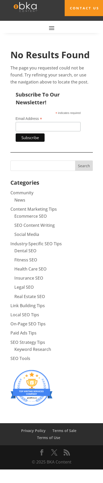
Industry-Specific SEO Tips (36, 244)
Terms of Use (48, 437)
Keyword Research (32, 349)
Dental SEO (25, 251)
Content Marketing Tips (33, 209)
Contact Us (84, 8)
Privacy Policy (33, 430)
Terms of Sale (64, 430)
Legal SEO (24, 287)
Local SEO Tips (24, 315)
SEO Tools (20, 358)
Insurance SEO (28, 278)
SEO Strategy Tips (27, 342)
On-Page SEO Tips (28, 324)
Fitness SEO (25, 260)
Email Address (29, 118)
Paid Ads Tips (23, 333)
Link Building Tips (27, 305)
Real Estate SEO (29, 296)
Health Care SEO (30, 269)
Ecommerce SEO (30, 216)
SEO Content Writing (34, 225)
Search (84, 165)
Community (21, 193)
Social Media (26, 234)
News (19, 200)
